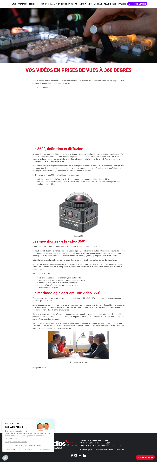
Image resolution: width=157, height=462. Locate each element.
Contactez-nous (145, 457)
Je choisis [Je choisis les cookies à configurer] (28, 450)
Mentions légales (86, 450)
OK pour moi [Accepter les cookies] (45, 450)
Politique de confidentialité (104, 450)
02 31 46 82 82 (89, 445)
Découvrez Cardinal (137, 4)
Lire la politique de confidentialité (16, 442)
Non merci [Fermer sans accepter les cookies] (11, 450)
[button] (5, 458)
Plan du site (120, 450)
